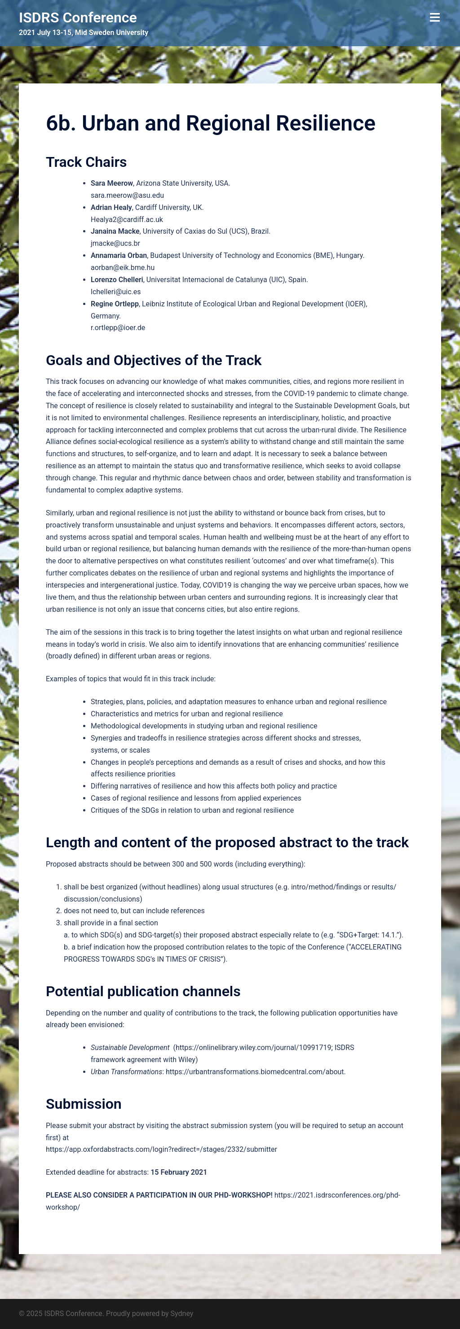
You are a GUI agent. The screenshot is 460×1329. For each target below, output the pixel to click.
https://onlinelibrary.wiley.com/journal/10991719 (253, 1047)
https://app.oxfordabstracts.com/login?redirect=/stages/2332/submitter (161, 1149)
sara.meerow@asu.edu (127, 195)
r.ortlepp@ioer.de (118, 327)
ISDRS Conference (78, 17)
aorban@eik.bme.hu (123, 267)
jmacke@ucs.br (115, 243)
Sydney (182, 1313)
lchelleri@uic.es (116, 292)
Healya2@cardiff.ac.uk (127, 219)
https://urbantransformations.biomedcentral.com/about (255, 1072)
